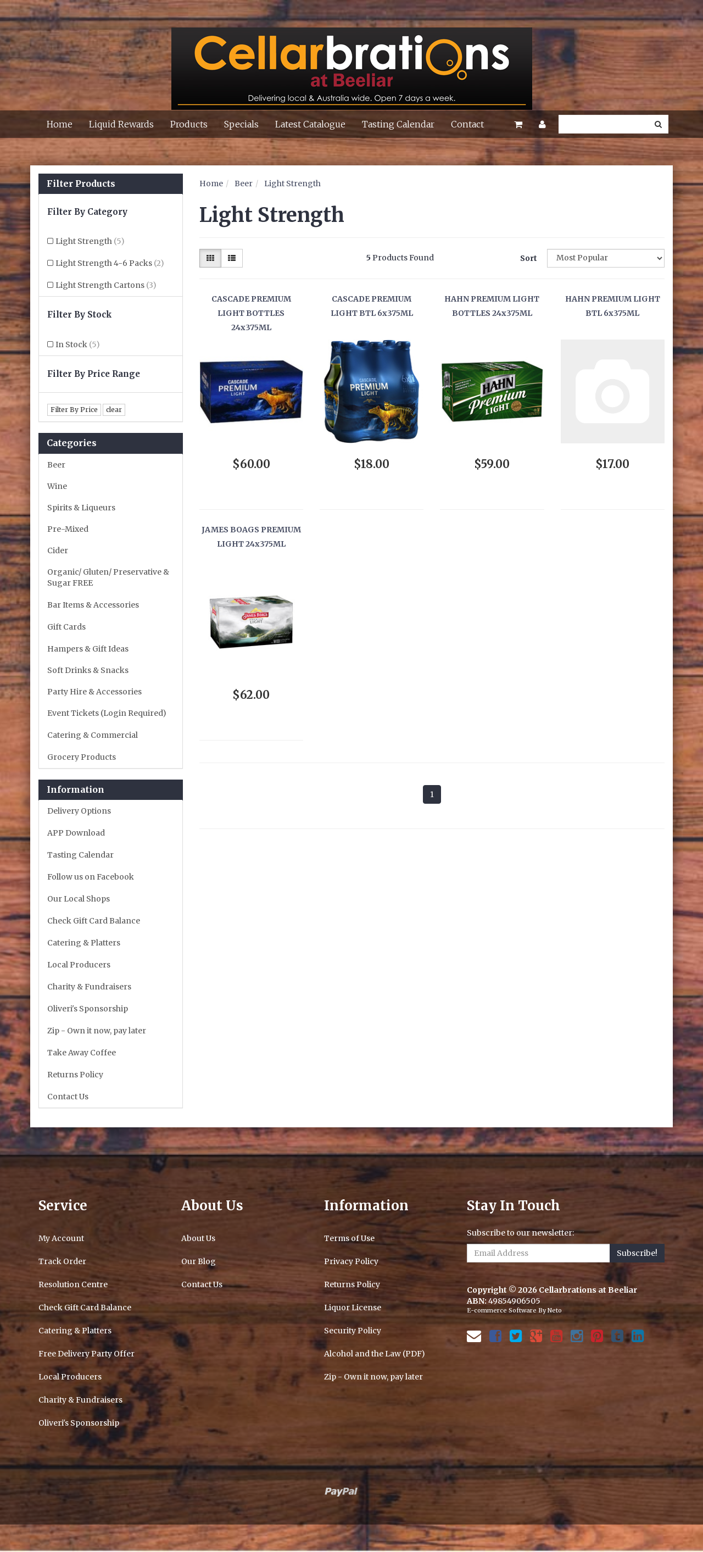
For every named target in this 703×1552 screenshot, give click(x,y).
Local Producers (78, 965)
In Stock (77, 344)
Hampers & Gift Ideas (88, 649)
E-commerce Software (502, 1310)
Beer (56, 465)
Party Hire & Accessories (94, 692)
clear (114, 409)
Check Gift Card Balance (93, 921)
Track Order (62, 1261)
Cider (57, 550)
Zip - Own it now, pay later (96, 1031)
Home (59, 124)
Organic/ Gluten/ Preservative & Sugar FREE (108, 577)
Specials (241, 124)
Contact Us (67, 1097)
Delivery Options (79, 811)
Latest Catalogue (310, 124)
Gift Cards (66, 627)
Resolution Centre (73, 1284)
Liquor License (352, 1307)
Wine (57, 486)
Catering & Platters (83, 943)
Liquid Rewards (121, 124)
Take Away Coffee (81, 1053)
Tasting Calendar (398, 124)
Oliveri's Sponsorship (87, 1009)
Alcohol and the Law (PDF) (374, 1354)
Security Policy (352, 1331)
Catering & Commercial (92, 735)
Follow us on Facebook (90, 877)
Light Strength (90, 241)
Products (189, 124)
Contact (467, 124)
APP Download (76, 833)
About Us (198, 1238)
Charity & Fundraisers (89, 987)
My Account (61, 1238)
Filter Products (81, 184)
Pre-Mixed (67, 529)
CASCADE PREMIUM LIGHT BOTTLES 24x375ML (251, 313)
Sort (528, 258)
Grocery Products (81, 757)
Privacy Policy (351, 1261)
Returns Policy (75, 1075)
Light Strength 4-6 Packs (109, 263)
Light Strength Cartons (106, 285)
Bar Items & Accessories (93, 605)
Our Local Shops (78, 899)
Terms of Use (349, 1238)
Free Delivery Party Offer (86, 1354)
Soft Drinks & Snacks (88, 670)
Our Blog (198, 1261)
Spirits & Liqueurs (81, 508)
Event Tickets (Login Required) (106, 713)
